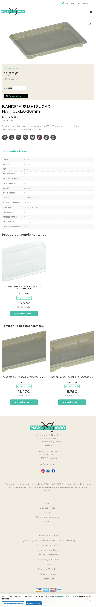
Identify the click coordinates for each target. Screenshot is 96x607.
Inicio (47, 503)
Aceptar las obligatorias (13, 603)
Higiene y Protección (48, 554)
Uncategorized (48, 579)
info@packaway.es (48, 464)
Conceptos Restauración (48, 545)
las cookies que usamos (64, 596)
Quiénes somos (47, 508)
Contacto (47, 521)
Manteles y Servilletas (48, 559)
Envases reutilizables (48, 535)
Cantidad (8, 88)
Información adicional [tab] (15, 151)
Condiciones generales (47, 517)
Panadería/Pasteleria (48, 569)
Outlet (48, 564)
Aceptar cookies (33, 603)
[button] (90, 24)
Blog (47, 512)
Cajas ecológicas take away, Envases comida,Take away (48, 540)
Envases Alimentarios (48, 550)
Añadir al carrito (16, 96)
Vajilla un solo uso (48, 574)
